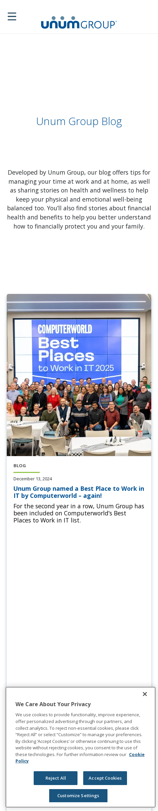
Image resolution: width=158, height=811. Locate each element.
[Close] (144, 694)
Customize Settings (78, 795)
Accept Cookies (105, 778)
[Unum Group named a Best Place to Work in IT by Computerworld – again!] (79, 492)
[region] (80, 747)
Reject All (55, 778)
